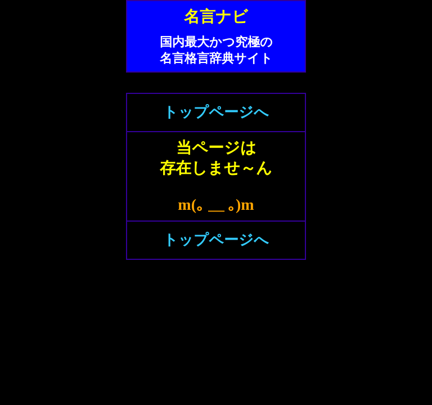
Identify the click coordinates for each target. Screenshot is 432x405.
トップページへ (216, 112)
